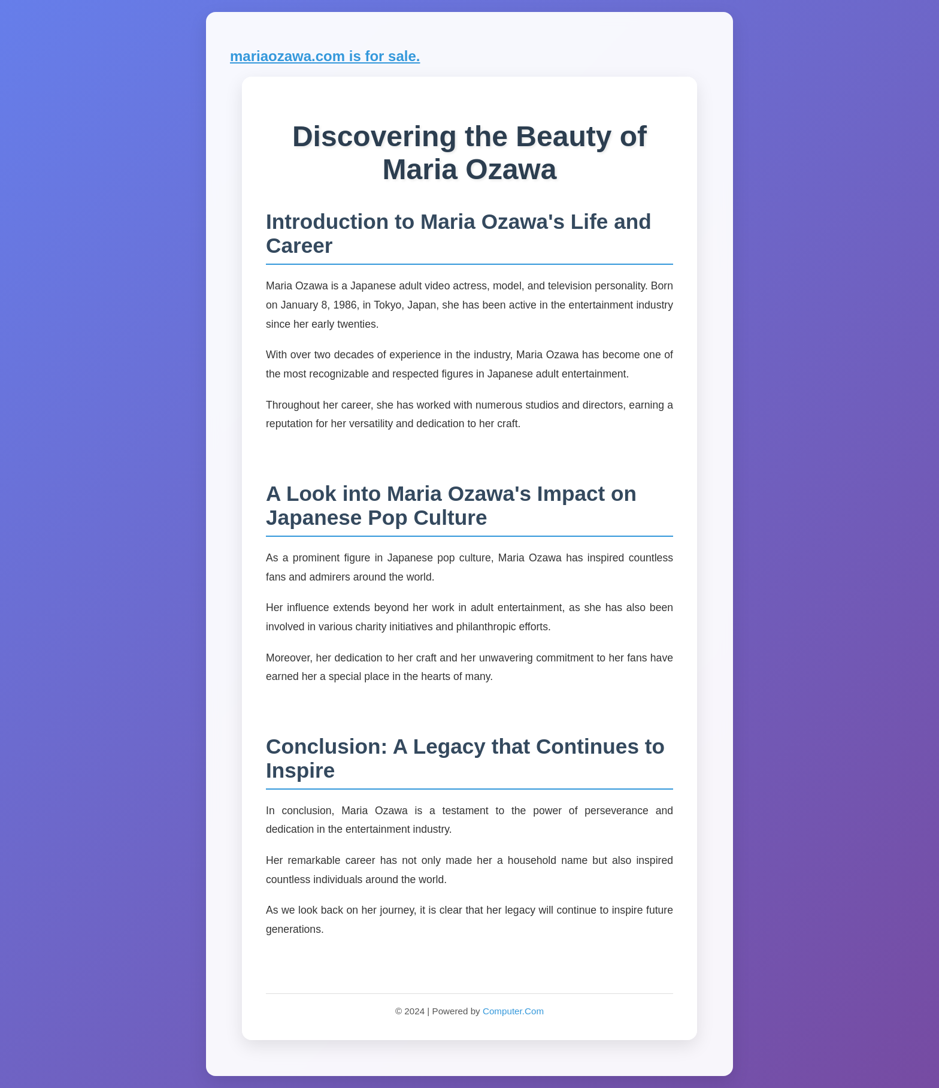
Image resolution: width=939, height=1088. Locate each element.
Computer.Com (513, 1011)
